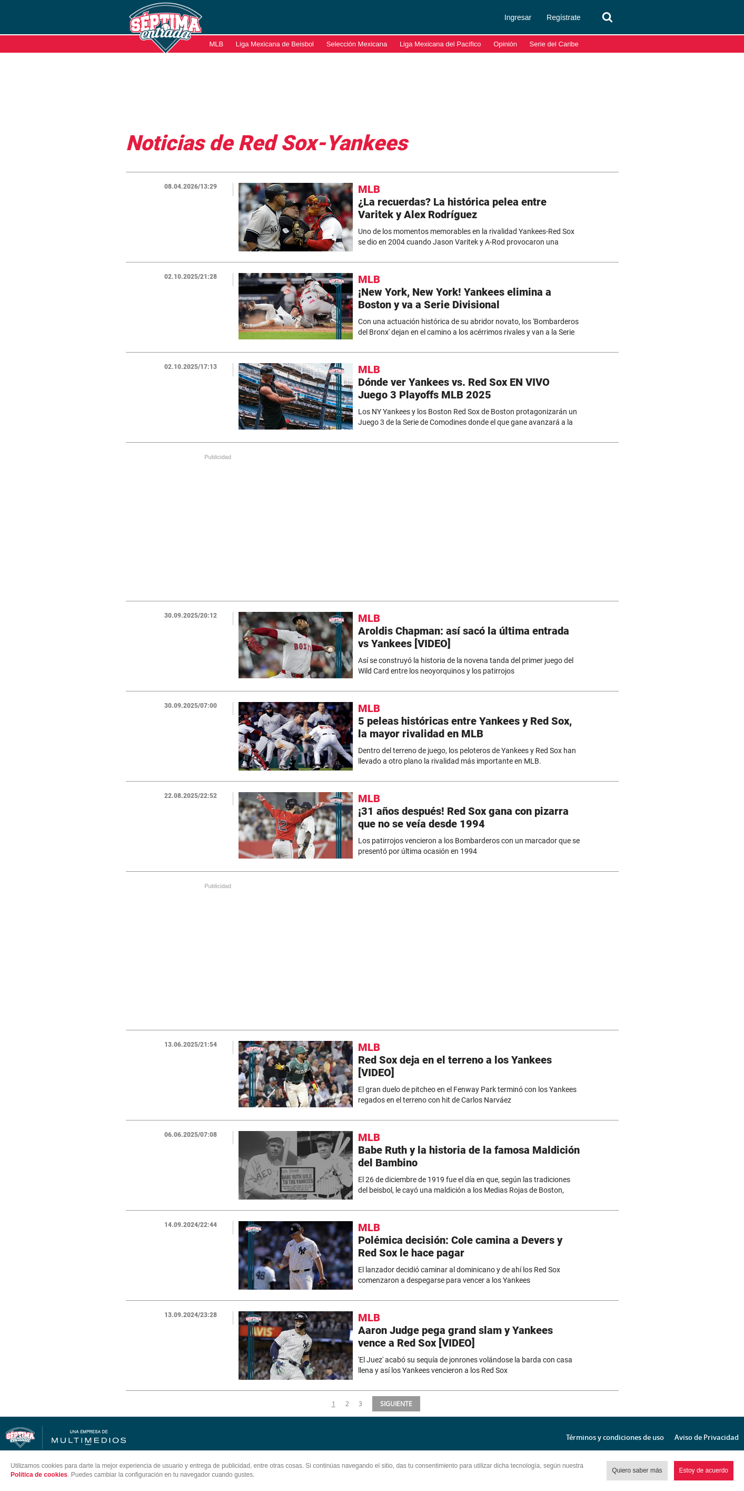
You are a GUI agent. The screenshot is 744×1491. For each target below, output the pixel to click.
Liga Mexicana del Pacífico (440, 44)
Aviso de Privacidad (706, 1437)
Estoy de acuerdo (703, 1470)
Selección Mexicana (357, 44)
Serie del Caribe (554, 44)
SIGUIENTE (395, 1403)
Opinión (505, 44)
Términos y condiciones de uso (615, 1437)
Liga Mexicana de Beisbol (275, 44)
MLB (217, 44)
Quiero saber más (637, 1470)
